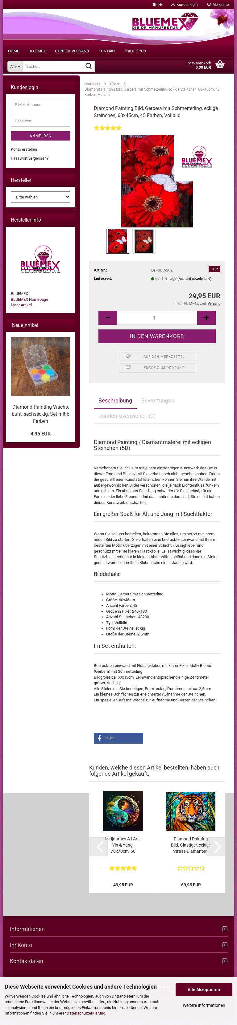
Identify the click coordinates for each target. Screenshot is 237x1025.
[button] (157, 4)
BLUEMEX (37, 51)
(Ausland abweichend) (194, 286)
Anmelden (41, 143)
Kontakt (107, 51)
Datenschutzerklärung (86, 1013)
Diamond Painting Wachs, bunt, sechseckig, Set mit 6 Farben (40, 420)
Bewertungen (157, 407)
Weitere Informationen (204, 1005)
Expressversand (72, 51)
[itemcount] (157, 324)
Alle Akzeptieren (204, 989)
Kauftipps (135, 51)
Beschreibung (115, 407)
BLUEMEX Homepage (29, 306)
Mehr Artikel (21, 311)
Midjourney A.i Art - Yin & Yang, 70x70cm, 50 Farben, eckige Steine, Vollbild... (123, 852)
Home (13, 51)
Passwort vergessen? (29, 164)
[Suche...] (14, 66)
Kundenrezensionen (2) (127, 422)
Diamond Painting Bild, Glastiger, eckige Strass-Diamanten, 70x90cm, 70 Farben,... (191, 852)
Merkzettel (218, 4)
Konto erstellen (24, 156)
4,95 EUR (41, 440)
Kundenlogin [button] (184, 4)
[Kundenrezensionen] (108, 138)
